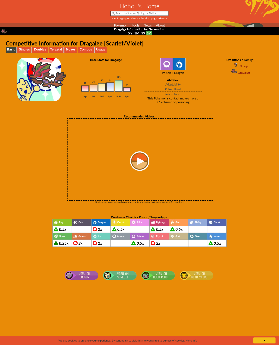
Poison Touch (173, 94)
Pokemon (121, 25)
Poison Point (173, 89)
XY (130, 33)
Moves (71, 49)
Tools (135, 25)
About (160, 25)
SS (143, 33)
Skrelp (240, 66)
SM (136, 33)
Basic (11, 49)
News (148, 25)
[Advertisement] (139, 312)
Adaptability (173, 84)
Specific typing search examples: (139, 18)
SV (149, 33)
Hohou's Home (140, 6)
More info (191, 340)
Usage (100, 49)
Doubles (40, 49)
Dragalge (240, 72)
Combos (86, 49)
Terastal (56, 49)
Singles (24, 49)
